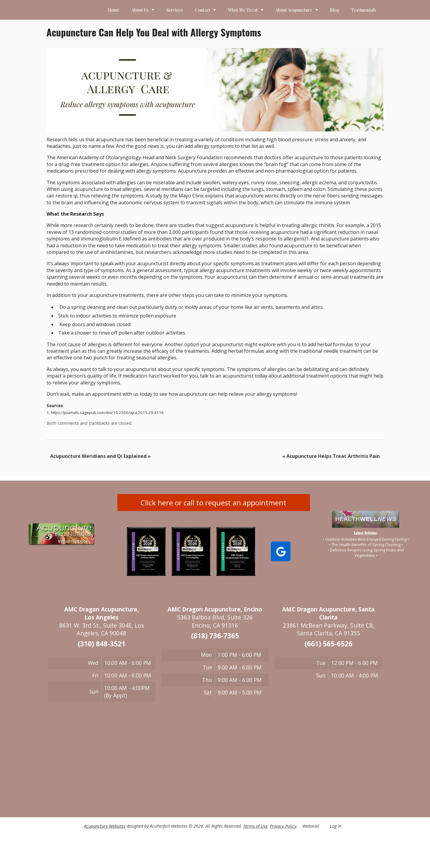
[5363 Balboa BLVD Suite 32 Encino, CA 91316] (215, 756)
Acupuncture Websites (104, 826)
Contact (205, 10)
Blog (334, 10)
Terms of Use (255, 826)
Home (113, 10)
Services (174, 10)
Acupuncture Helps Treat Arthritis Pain (331, 456)
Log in (335, 826)
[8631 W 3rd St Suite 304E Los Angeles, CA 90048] (101, 759)
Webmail (310, 826)
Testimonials (363, 10)
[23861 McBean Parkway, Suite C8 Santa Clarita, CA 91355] (328, 739)
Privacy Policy (283, 826)
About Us (142, 10)
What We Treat (245, 10)
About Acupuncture (296, 10)
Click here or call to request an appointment (213, 502)
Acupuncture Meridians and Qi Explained (100, 456)
